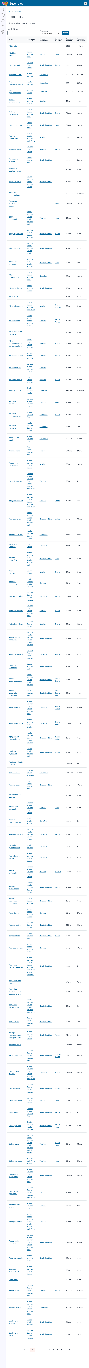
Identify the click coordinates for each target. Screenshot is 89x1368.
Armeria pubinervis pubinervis (13, 900)
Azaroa (29, 773)
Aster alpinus (14, 1022)
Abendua (30, 775)
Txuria (57, 65)
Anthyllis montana (16, 654)
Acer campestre (15, 75)
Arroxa (57, 322)
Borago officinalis (15, 1222)
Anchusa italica (15, 519)
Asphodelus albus (16, 948)
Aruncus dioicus (15, 925)
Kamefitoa (44, 415)
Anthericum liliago (16, 624)
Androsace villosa (16, 535)
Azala (9, 11)
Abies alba (13, 46)
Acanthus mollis (15, 65)
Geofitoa (43, 101)
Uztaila (29, 52)
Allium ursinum (15, 368)
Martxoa (30, 179)
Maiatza (30, 63)
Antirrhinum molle (16, 723)
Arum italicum (14, 913)
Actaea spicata (15, 149)
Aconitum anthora (16, 125)
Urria (33, 141)
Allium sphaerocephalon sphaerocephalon (15, 343)
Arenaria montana (16, 834)
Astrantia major (15, 1045)
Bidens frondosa (15, 1161)
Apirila (29, 73)
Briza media (13, 1280)
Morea (57, 234)
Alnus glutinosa (15, 391)
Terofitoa (43, 54)
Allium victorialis (15, 380)
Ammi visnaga (14, 451)
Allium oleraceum (16, 306)
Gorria (57, 681)
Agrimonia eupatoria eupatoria (13, 203)
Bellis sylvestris (15, 1126)
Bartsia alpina (14, 1088)
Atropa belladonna (16, 1055)
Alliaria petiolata (15, 288)
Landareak (17, 11)
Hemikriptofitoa (46, 65)
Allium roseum (14, 321)
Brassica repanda (16, 1258)
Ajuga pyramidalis (16, 234)
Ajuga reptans (14, 248)
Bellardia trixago (15, 1100)
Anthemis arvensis (16, 611)
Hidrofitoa (43, 276)
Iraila (29, 57)
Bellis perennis (14, 1112)
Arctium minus (14, 785)
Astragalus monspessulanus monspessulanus (15, 1035)
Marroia (58, 307)
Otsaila (29, 177)
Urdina (57, 501)
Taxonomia (44, 31)
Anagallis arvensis (16, 481)
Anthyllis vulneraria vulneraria (13, 693)
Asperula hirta (14, 936)
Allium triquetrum (16, 356)
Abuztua (30, 54)
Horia (57, 54)
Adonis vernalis (15, 182)
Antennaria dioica (16, 596)
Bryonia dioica (14, 1291)
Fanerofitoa (44, 75)
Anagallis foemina (16, 501)
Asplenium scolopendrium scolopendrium (15, 991)
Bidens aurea (14, 1144)
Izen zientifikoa (12, 29)
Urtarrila (30, 770)
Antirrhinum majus (16, 708)
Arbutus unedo (14, 773)
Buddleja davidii (15, 1308)
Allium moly (13, 296)
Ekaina (29, 65)
